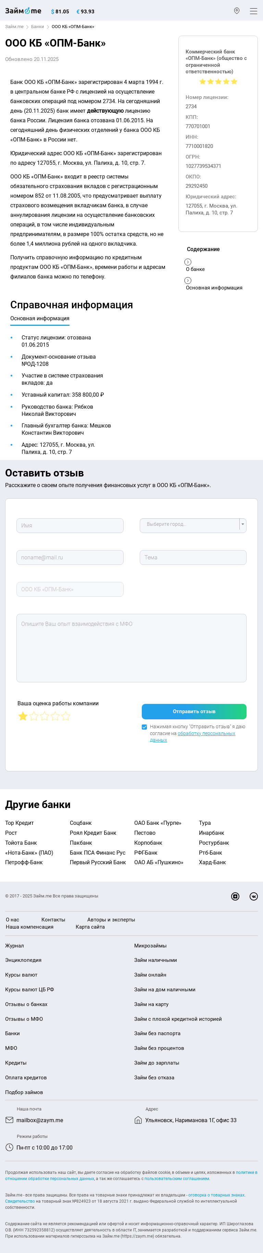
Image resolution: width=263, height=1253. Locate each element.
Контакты (53, 916)
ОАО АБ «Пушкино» (159, 859)
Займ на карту (151, 1001)
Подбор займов (24, 1089)
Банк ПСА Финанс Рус (97, 849)
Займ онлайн (150, 971)
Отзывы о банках (26, 1001)
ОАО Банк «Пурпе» (157, 819)
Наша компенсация (29, 923)
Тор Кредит (19, 819)
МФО (11, 1045)
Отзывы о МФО (24, 1016)
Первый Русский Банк (98, 859)
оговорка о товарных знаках (216, 1191)
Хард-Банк (212, 859)
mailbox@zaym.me (39, 1117)
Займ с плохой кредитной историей (178, 1016)
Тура (205, 819)
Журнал (14, 942)
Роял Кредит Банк (93, 829)
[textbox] (191, 526)
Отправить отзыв (194, 708)
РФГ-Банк (146, 849)
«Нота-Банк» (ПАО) (29, 849)
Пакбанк (81, 839)
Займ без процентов (159, 1045)
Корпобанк (148, 839)
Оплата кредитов (26, 1074)
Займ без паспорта (157, 1030)
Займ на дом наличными (165, 986)
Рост (11, 829)
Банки (37, 26)
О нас (12, 916)
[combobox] (193, 525)
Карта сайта (90, 923)
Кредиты (16, 1059)
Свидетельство (20, 1197)
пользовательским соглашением (177, 1175)
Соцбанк (81, 819)
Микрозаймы (150, 942)
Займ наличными (155, 957)
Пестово (144, 829)
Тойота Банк (21, 839)
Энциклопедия (23, 957)
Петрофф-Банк (24, 859)
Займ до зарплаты (156, 1059)
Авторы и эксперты (111, 916)
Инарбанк (211, 829)
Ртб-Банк (210, 849)
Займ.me (14, 26)
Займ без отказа (154, 1074)
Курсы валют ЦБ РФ (29, 986)
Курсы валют (21, 971)
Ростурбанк (214, 839)
